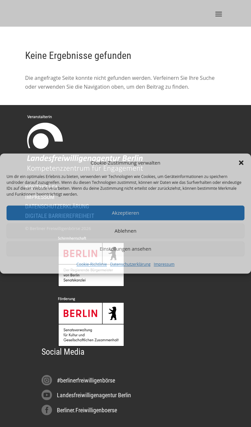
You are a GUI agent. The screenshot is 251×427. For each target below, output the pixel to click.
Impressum (164, 264)
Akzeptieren (125, 213)
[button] (241, 162)
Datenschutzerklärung (130, 264)
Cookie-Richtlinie (91, 264)
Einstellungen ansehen (125, 249)
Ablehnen (126, 231)
